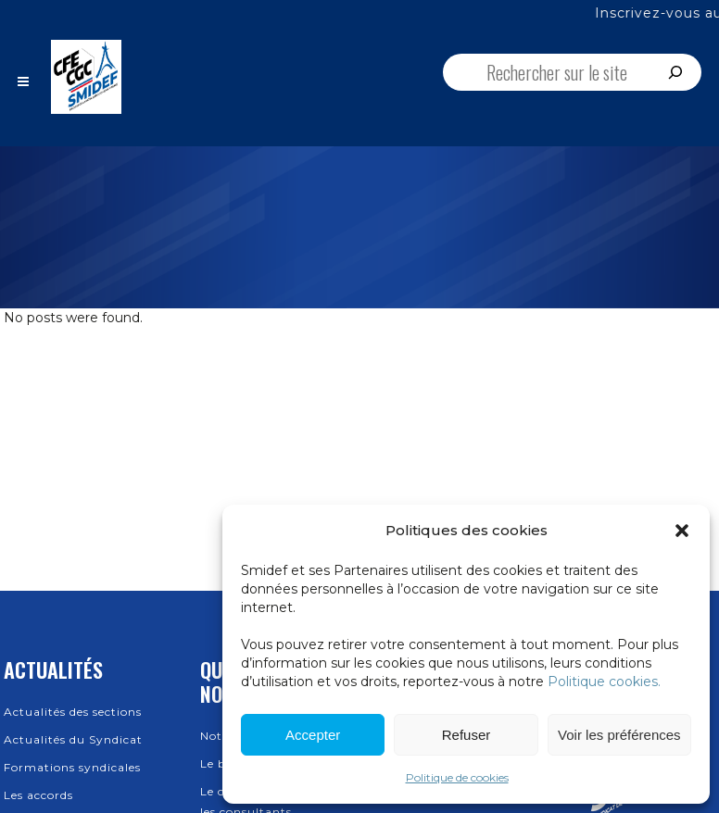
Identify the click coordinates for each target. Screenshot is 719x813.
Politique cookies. (604, 681)
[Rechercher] (675, 72)
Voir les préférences (619, 735)
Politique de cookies (457, 777)
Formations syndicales (72, 767)
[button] (682, 530)
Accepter (312, 735)
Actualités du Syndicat (73, 739)
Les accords (38, 795)
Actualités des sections (73, 712)
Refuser (466, 735)
